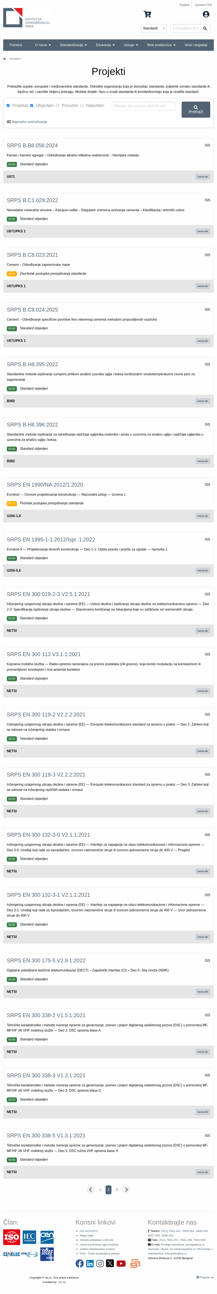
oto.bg (62, 1282)
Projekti (15, 59)
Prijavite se (207, 1277)
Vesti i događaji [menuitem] (196, 45)
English (184, 5)
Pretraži (196, 109)
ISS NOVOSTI (89, 1231)
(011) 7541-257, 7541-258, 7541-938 (182, 1240)
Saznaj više (203, 176)
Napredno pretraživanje (27, 122)
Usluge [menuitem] (129, 45)
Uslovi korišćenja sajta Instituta (99, 1244)
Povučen (67, 105)
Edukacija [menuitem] (103, 45)
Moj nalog (197, 14)
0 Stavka (155, 14)
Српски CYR (203, 5)
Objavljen (42, 105)
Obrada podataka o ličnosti (96, 1240)
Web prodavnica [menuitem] (159, 45)
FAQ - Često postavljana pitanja (99, 1253)
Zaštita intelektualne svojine (97, 1249)
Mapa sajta (86, 1235)
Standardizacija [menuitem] (71, 45)
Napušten (92, 105)
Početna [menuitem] (16, 45)
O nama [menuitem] (41, 45)
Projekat (17, 105)
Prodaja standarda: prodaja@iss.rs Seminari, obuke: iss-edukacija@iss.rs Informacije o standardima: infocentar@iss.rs (180, 1249)
